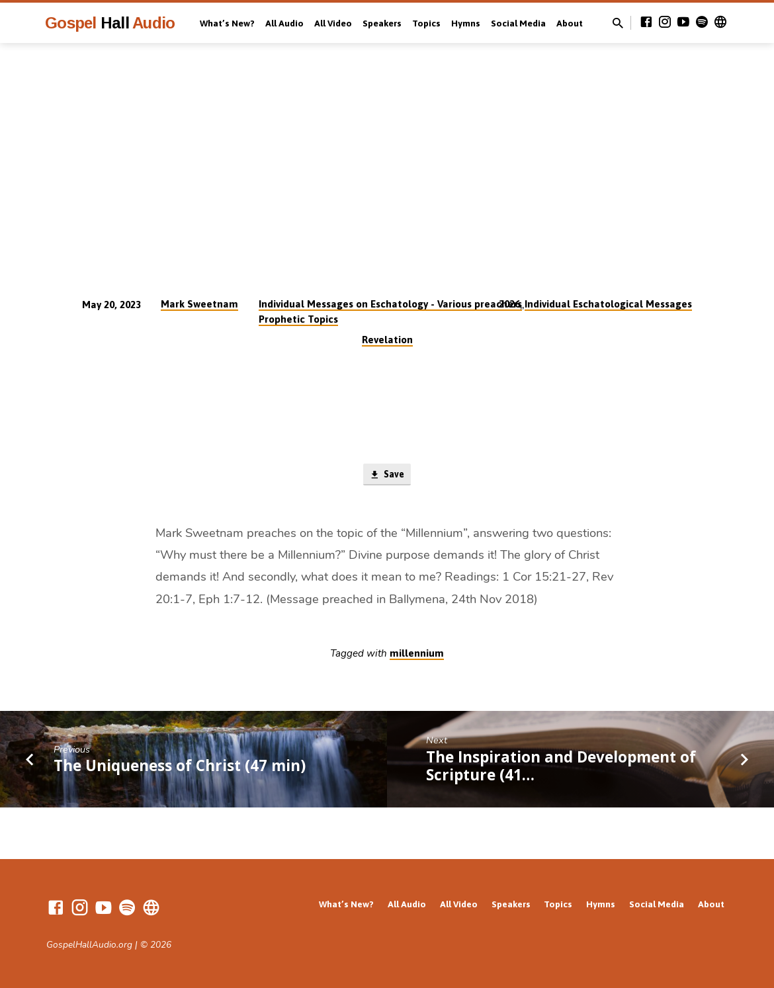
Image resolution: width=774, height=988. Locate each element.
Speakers (382, 23)
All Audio (284, 23)
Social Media (518, 23)
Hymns (465, 23)
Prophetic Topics (298, 319)
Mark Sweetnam (199, 303)
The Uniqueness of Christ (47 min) (180, 767)
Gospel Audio (110, 23)
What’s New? (227, 23)
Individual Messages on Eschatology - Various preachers (390, 303)
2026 (509, 303)
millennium (417, 654)
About (569, 23)
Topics (426, 23)
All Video (333, 23)
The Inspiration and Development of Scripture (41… (561, 767)
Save (387, 475)
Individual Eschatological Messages (608, 303)
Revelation (387, 339)
